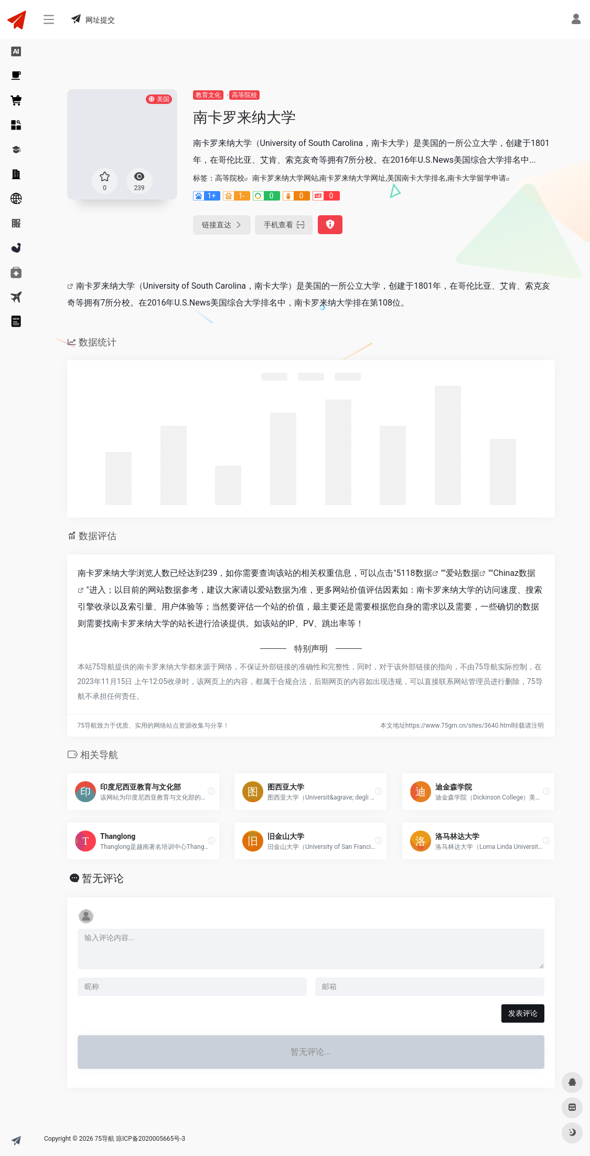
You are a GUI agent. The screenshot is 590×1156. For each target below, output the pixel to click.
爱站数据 (462, 573)
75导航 (105, 1138)
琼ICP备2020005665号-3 (150, 1138)
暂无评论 (103, 878)
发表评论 (523, 1013)
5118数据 (414, 573)
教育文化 (208, 95)
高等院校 (244, 95)
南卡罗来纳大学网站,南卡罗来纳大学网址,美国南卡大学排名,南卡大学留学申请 (379, 178)
